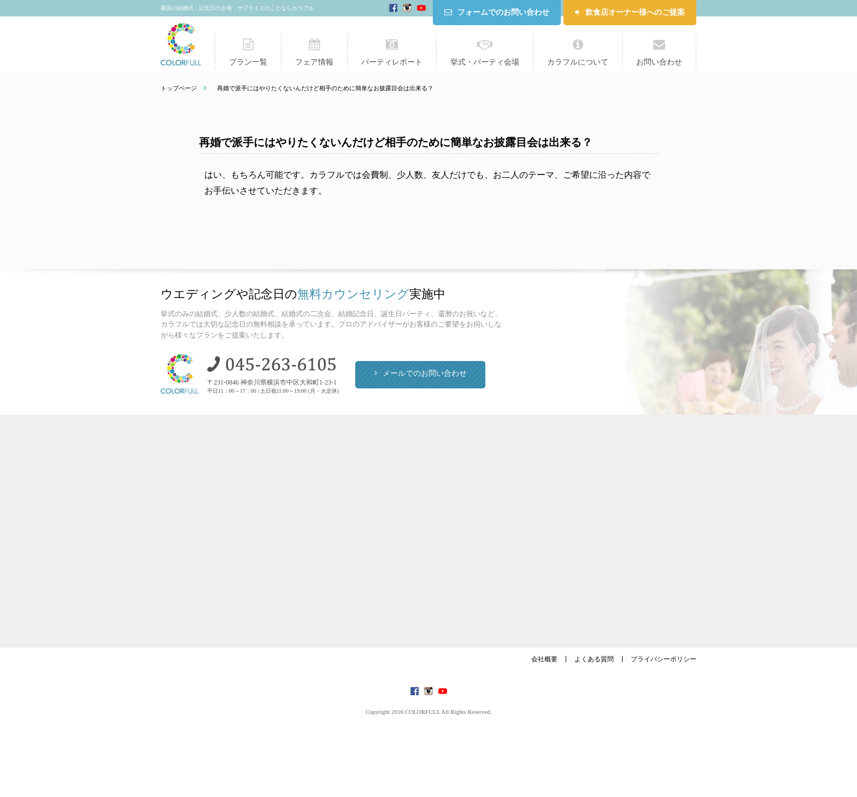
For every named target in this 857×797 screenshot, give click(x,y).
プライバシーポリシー (663, 659)
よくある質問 (594, 659)
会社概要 (544, 659)
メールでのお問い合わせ (425, 373)
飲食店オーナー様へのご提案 (635, 12)
